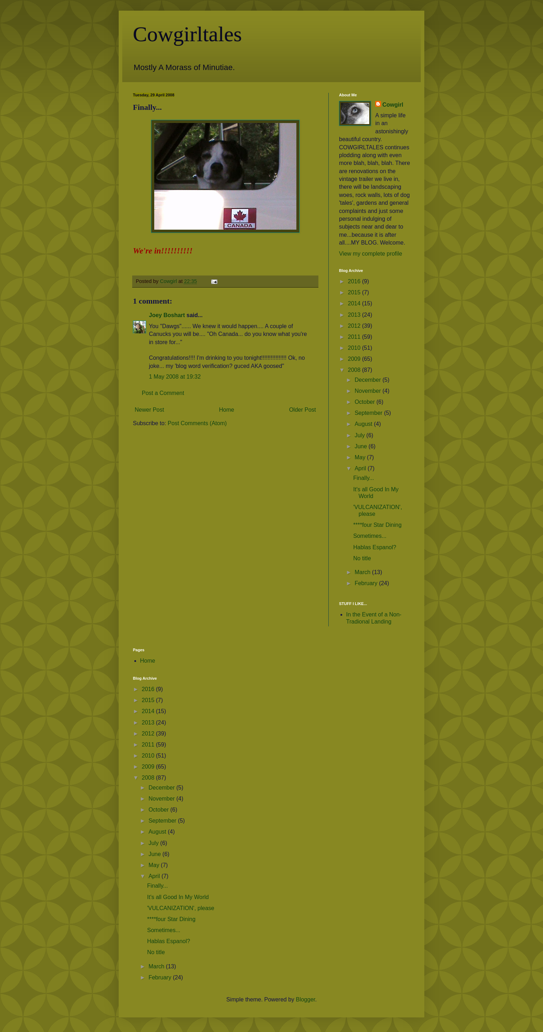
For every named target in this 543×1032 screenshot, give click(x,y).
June (362, 446)
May (361, 457)
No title (362, 558)
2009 (355, 359)
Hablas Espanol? (374, 547)
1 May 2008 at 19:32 (175, 377)
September (369, 413)
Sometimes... (369, 536)
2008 (355, 370)
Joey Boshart (167, 315)
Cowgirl (392, 105)
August (364, 424)
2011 (355, 337)
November (368, 391)
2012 (355, 326)
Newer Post (149, 410)
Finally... (363, 478)
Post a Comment (163, 393)
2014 (355, 303)
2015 (355, 292)
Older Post (302, 410)
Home (226, 410)
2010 (355, 348)
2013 (355, 315)
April (361, 468)
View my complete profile (370, 254)
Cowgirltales (187, 34)
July (360, 435)
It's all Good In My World (178, 897)
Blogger (305, 999)
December (368, 380)
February (367, 583)
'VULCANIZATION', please (180, 908)
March (363, 572)
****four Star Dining (377, 525)
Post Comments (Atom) (197, 423)
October (365, 402)
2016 (355, 281)
